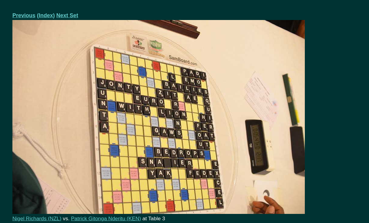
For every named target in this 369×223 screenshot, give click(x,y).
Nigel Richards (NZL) (36, 218)
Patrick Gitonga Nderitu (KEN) (106, 218)
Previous (23, 15)
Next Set (67, 15)
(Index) (46, 15)
